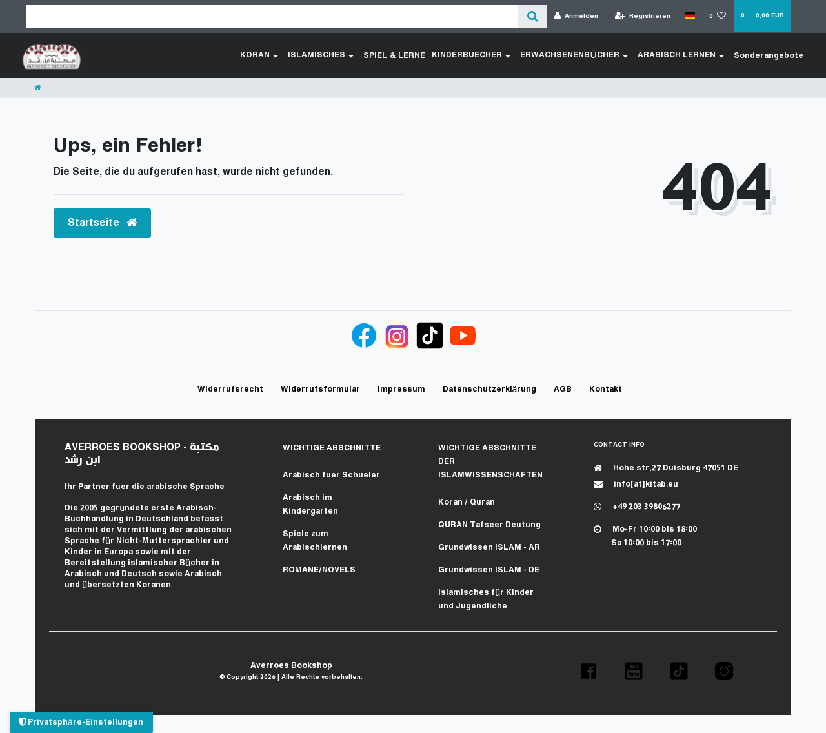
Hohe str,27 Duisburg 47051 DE (666, 468)
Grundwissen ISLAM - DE (488, 570)
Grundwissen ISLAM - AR (489, 547)
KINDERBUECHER (471, 55)
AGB (563, 389)
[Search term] (272, 16)
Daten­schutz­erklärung (490, 389)
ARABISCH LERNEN (681, 55)
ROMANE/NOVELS (319, 570)
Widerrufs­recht (230, 389)
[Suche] (532, 16)
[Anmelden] (576, 16)
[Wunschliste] (718, 16)
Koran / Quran (466, 502)
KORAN (261, 55)
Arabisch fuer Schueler (331, 475)
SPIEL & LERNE (395, 55)
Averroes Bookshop (291, 665)
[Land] (689, 16)
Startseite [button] (102, 223)
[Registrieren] (643, 16)
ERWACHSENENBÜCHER (574, 55)
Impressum (401, 389)
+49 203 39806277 (637, 507)
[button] (588, 671)
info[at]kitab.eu (636, 484)
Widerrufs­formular (320, 389)
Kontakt (605, 389)
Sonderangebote (768, 55)
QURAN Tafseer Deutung (489, 525)
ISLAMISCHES (323, 55)
